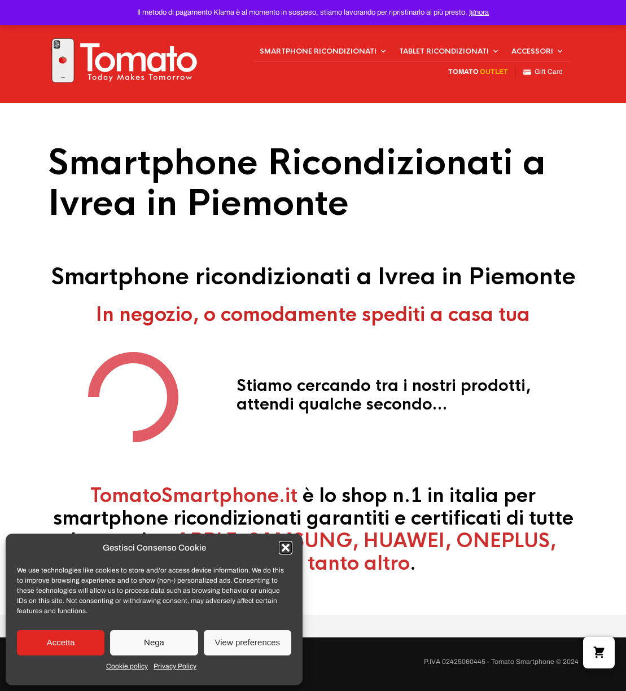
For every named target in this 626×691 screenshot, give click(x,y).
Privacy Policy (175, 666)
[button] (285, 547)
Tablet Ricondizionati (444, 51)
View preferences (248, 642)
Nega (154, 642)
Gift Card (543, 72)
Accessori (532, 51)
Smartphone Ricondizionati (318, 51)
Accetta (61, 642)
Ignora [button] (479, 12)
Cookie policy (127, 666)
